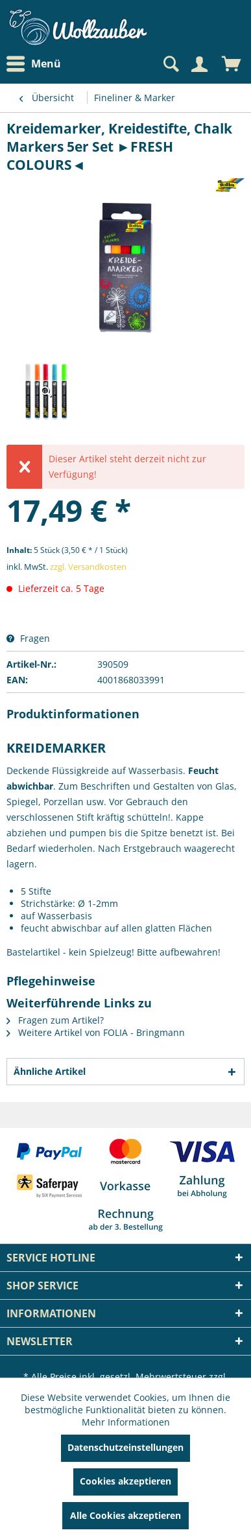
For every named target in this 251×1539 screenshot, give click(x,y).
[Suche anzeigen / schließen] (170, 64)
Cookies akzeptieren (125, 1481)
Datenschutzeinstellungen (125, 1447)
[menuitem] (36, 63)
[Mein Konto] (199, 64)
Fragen (28, 638)
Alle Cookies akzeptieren (125, 1515)
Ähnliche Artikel (50, 1071)
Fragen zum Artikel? (55, 1020)
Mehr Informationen (126, 1422)
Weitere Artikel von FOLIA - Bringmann (95, 1032)
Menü (33, 64)
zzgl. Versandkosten (88, 566)
